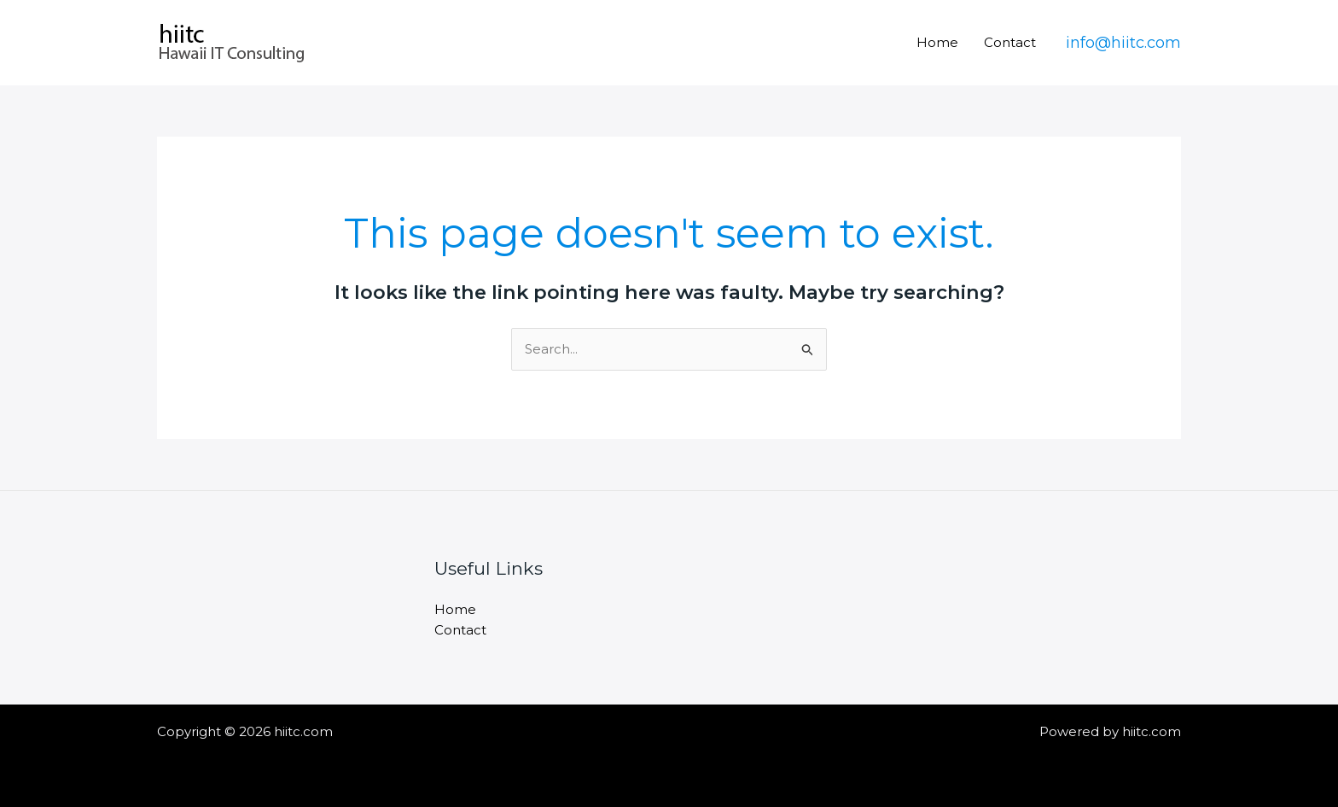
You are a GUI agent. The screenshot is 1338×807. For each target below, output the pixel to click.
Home (937, 42)
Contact (1010, 42)
